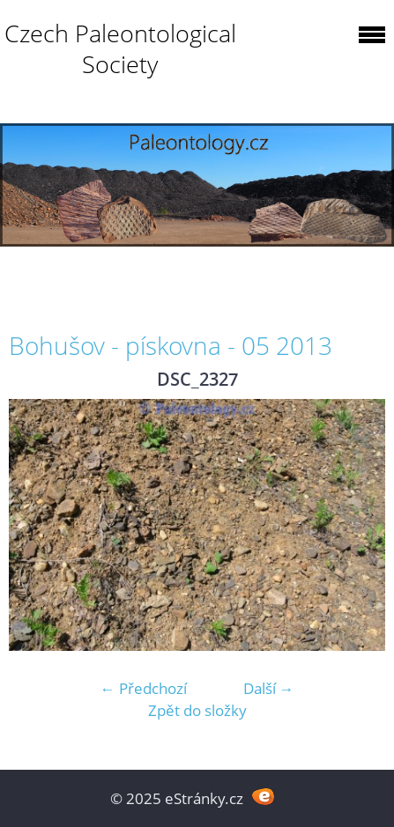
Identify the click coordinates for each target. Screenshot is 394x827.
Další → (268, 688)
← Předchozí (143, 688)
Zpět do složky (197, 710)
